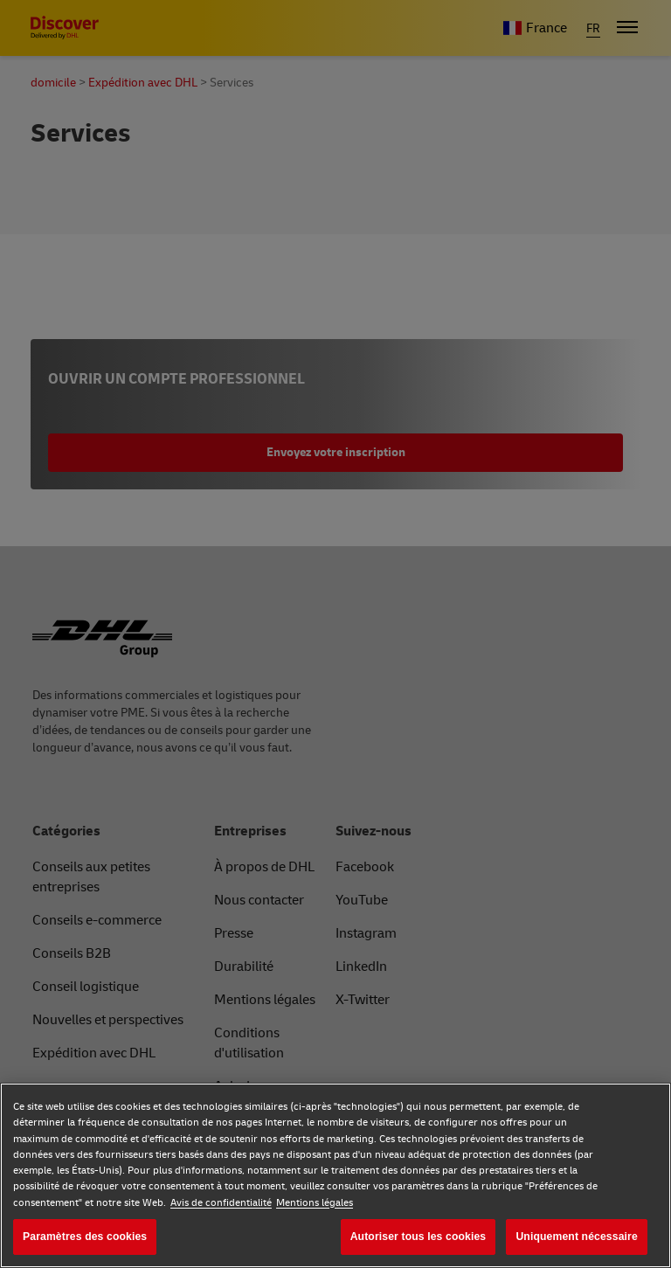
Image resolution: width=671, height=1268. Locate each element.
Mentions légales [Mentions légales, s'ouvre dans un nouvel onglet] (314, 1202)
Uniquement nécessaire (576, 1236)
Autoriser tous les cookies (418, 1236)
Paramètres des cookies (85, 1236)
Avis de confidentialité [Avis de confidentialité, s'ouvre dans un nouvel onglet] (221, 1202)
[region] (335, 1175)
